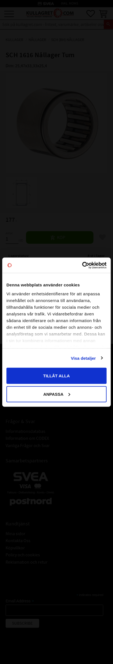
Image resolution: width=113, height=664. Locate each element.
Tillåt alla (56, 375)
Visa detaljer (83, 358)
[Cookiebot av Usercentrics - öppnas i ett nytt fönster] (82, 265)
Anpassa (56, 394)
